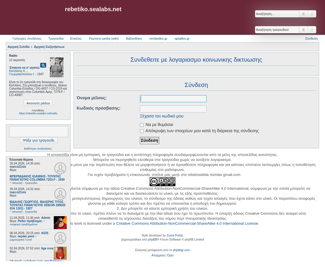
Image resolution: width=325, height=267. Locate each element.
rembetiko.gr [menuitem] (158, 38)
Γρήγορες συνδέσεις (27, 38)
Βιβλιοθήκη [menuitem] (134, 38)
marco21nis (18, 166)
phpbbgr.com (181, 250)
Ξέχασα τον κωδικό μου (162, 116)
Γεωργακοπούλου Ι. (22, 74)
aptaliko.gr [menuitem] (182, 38)
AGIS (44, 233)
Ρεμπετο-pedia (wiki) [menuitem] (104, 38)
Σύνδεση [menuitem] (311, 38)
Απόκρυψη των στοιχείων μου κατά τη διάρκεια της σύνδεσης (199, 130)
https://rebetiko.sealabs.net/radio (38, 113)
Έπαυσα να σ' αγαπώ (24, 67)
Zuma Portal (174, 235)
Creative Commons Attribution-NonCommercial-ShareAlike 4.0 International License (187, 223)
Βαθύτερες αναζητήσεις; (38, 148)
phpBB (152, 239)
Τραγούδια (55, 38)
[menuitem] (158, 255)
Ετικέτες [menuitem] (76, 38)
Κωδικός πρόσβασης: (98, 108)
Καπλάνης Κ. (17, 71)
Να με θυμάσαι (156, 124)
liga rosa (47, 248)
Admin (45, 217)
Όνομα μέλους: (92, 97)
